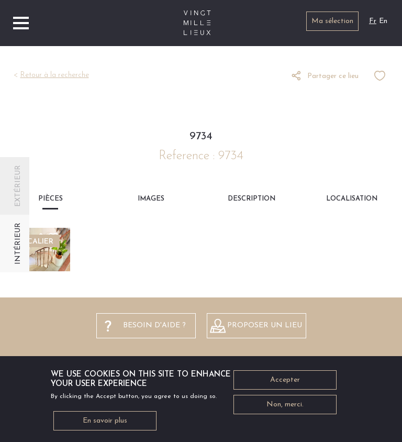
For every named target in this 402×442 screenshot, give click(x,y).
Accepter (285, 383)
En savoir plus (105, 424)
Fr (372, 21)
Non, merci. (285, 408)
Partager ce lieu (333, 76)
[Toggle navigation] (21, 23)
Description (251, 198)
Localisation (351, 198)
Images (151, 198)
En (383, 21)
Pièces (50, 198)
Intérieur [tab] (18, 243)
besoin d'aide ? (154, 325)
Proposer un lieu (264, 325)
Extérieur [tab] (18, 186)
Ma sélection (332, 21)
